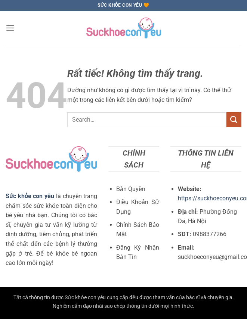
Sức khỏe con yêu (30, 196)
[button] (10, 28)
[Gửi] (233, 119)
